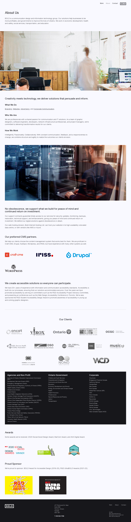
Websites (16, 109)
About (108, 3)
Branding (8, 109)
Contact (115, 3)
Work (102, 3)
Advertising (25, 109)
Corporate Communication (44, 109)
